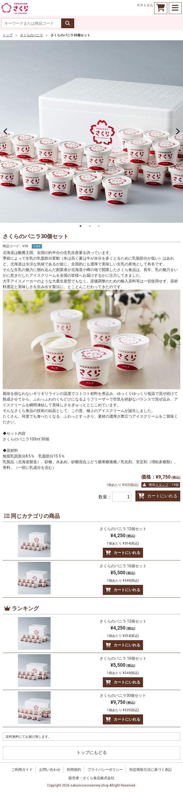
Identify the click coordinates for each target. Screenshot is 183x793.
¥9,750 (123, 705)
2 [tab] (89, 226)
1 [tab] (80, 226)
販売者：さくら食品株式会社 (91, 778)
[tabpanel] (91, 131)
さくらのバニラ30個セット (123, 695)
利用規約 (74, 770)
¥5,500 (123, 576)
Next (177, 131)
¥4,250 (123, 539)
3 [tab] (98, 226)
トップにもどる (91, 752)
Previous (5, 131)
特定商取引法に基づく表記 (150, 770)
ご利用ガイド (22, 770)
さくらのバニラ (31, 35)
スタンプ (161, 485)
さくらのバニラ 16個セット (123, 566)
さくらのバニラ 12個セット (123, 529)
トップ (8, 35)
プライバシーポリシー (105, 770)
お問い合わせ (49, 770)
